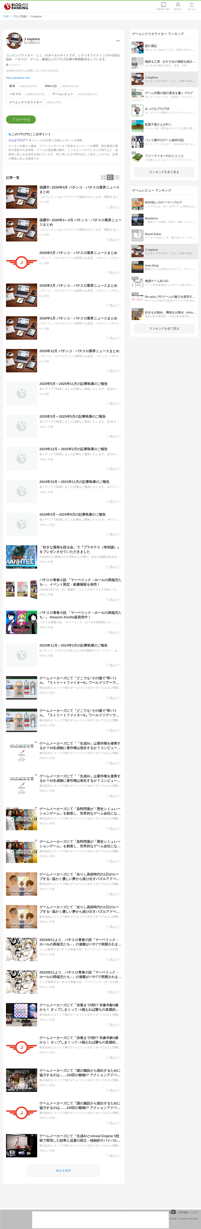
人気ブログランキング (16, 6)
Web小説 (51, 86)
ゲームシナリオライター (25, 102)
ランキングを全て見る (164, 172)
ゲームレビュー (62, 94)
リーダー (163, 9)
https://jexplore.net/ (18, 77)
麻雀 (12, 86)
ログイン (178, 9)
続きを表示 (63, 1170)
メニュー (191, 9)
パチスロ (15, 94)
